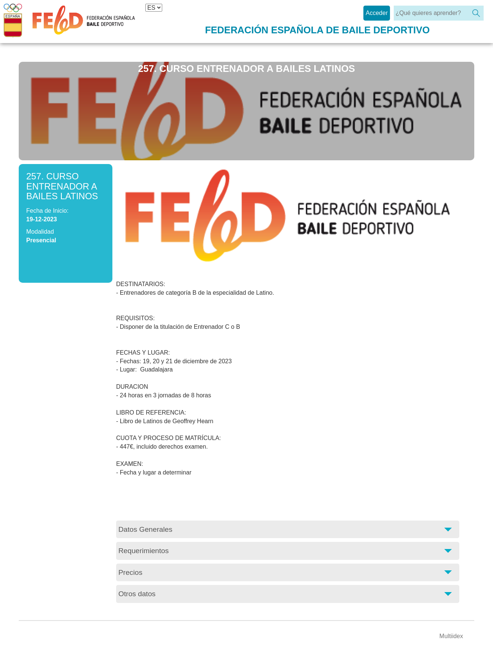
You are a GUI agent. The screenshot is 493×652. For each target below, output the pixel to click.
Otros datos (136, 594)
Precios (130, 572)
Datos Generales (145, 529)
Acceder (377, 13)
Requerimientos (143, 551)
